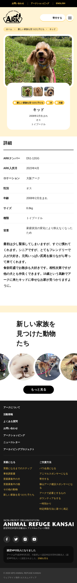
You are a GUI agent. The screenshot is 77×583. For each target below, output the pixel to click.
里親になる (9, 462)
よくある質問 (10, 421)
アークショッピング (14, 435)
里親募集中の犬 (11, 478)
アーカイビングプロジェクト (18, 449)
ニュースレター (11, 442)
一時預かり (45, 503)
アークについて (11, 407)
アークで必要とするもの (52, 493)
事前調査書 (9, 473)
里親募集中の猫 (11, 484)
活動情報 (8, 414)
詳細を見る (43, 558)
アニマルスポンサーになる (53, 473)
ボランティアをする (50, 498)
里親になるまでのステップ (17, 468)
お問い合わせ (10, 428)
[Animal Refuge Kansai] (13, 16)
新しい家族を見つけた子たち (18, 494)
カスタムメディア (28, 577)
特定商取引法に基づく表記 (53, 508)
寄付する (44, 478)
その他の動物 (10, 489)
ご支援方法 (45, 462)
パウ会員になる (47, 468)
